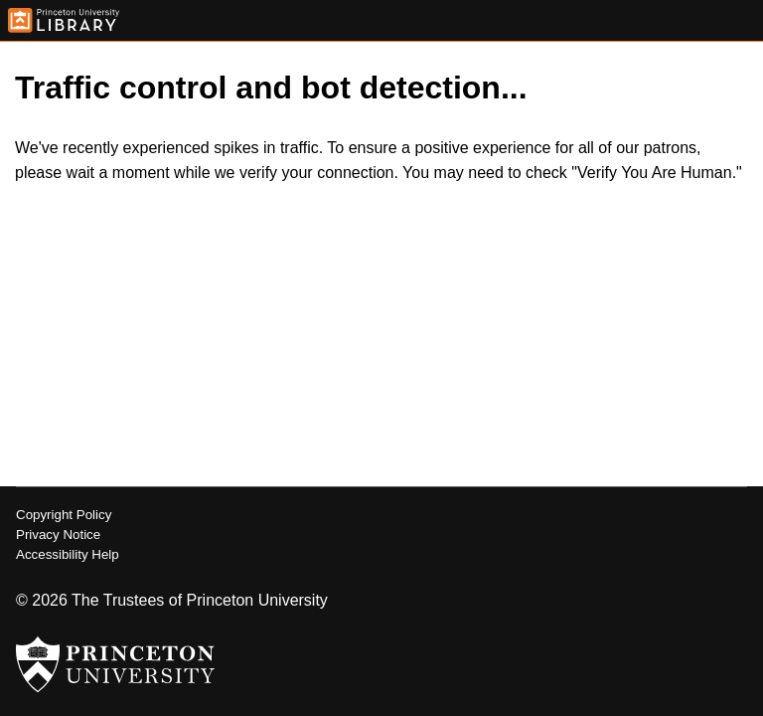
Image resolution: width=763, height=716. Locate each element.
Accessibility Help (67, 554)
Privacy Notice (58, 534)
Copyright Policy (63, 514)
